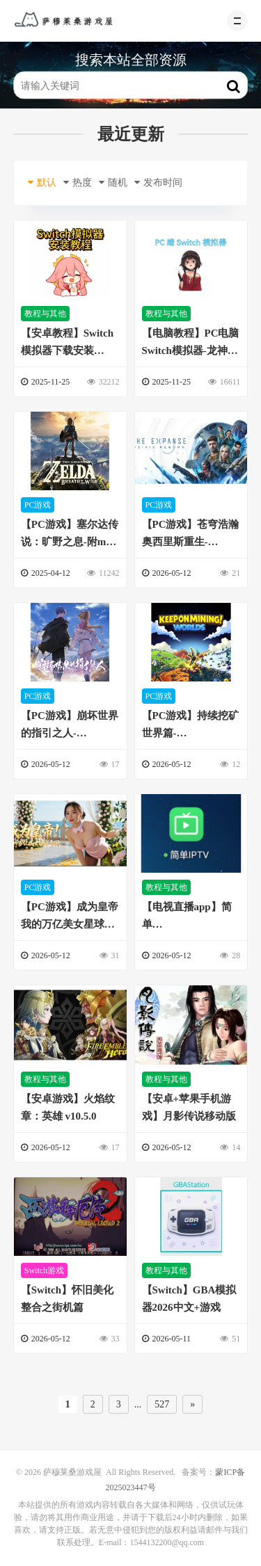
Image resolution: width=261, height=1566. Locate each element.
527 (162, 1404)
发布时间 (158, 182)
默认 (42, 182)
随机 (113, 182)
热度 (77, 182)
